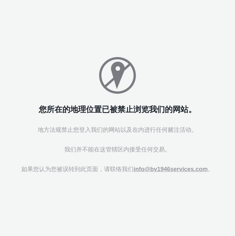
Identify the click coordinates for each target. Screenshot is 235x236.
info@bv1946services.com (171, 169)
